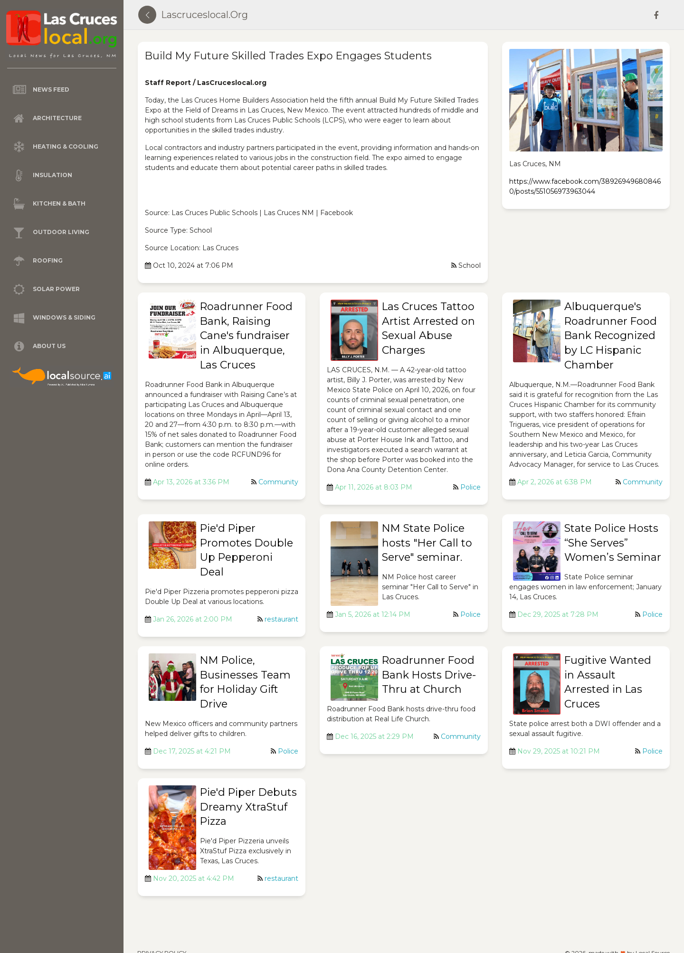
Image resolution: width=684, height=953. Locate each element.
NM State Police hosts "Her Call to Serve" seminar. (427, 543)
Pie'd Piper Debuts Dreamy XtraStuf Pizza (248, 807)
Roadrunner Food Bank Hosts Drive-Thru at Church (429, 675)
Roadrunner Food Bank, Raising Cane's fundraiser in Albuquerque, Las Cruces (246, 335)
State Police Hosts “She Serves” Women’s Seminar (612, 543)
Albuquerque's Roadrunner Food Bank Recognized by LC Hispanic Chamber (610, 335)
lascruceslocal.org (204, 14)
